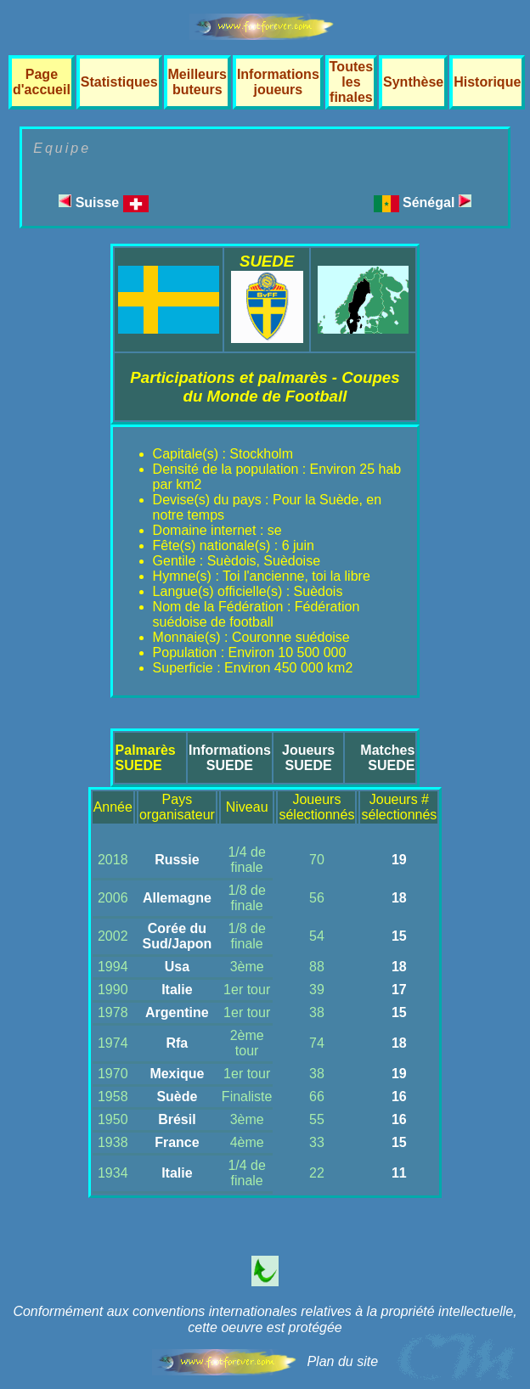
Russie (177, 859)
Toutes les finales (351, 81)
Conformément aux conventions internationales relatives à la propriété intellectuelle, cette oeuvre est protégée (264, 1319)
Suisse (103, 202)
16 (399, 1096)
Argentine (177, 1012)
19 (399, 859)
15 (399, 936)
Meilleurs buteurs (197, 82)
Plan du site (342, 1361)
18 (399, 898)
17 (399, 989)
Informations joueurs (278, 82)
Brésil (176, 1119)
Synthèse (413, 82)
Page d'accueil (41, 82)
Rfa (177, 1043)
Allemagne (177, 898)
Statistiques (119, 82)
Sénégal (437, 202)
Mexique (176, 1073)
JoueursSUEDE (308, 758)
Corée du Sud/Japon (176, 936)
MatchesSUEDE (387, 758)
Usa (177, 966)
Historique (487, 82)
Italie (176, 989)
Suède (176, 1096)
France (177, 1142)
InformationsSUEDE (230, 758)
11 (399, 1173)
